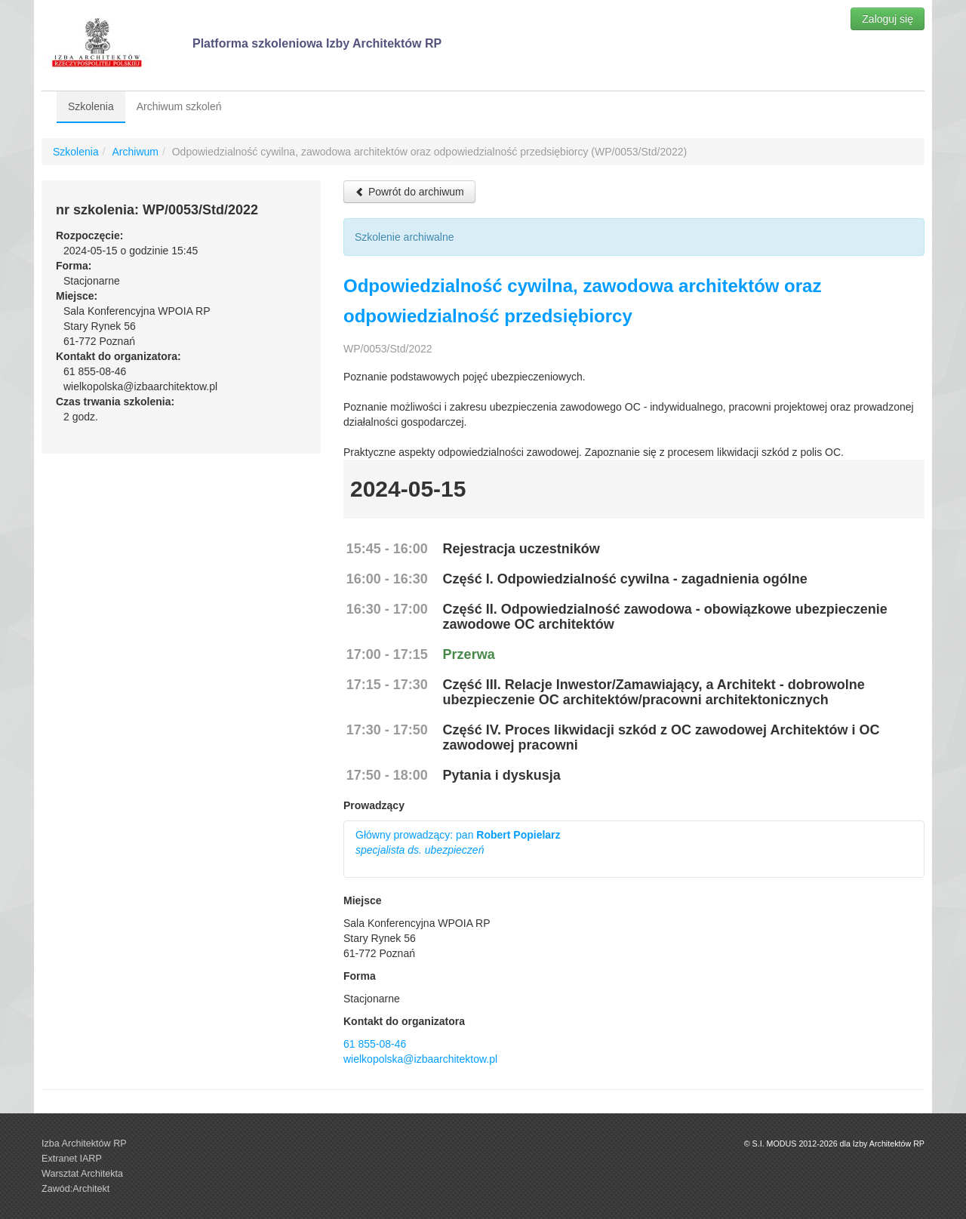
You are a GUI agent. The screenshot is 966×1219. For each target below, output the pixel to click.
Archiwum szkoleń (179, 106)
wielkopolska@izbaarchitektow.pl (420, 1059)
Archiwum (135, 152)
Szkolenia (91, 106)
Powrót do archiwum (409, 192)
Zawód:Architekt (75, 1189)
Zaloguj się (887, 19)
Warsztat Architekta (82, 1173)
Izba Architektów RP (84, 1143)
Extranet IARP (72, 1158)
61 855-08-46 (374, 1044)
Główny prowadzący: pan (458, 842)
